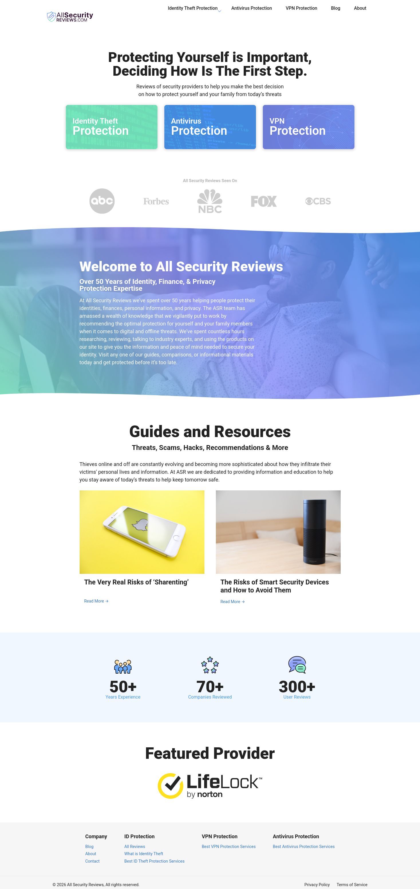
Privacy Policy (317, 880)
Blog (335, 12)
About (360, 12)
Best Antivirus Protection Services (304, 841)
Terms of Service (352, 880)
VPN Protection (301, 12)
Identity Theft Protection (193, 12)
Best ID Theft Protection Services (154, 856)
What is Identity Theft (143, 849)
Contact (92, 856)
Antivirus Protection (251, 12)
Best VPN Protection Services (229, 841)
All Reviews (134, 841)
